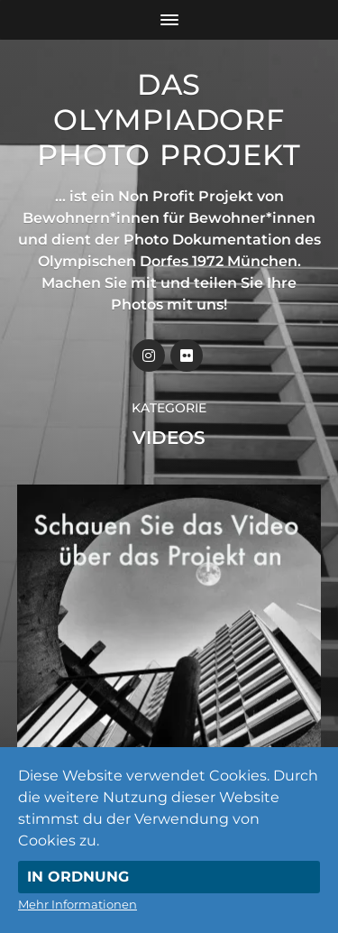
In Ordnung (78, 876)
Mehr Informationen (77, 904)
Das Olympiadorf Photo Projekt (168, 119)
